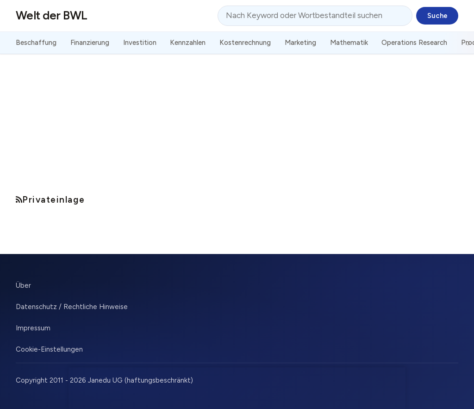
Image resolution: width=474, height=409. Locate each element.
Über (23, 285)
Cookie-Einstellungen (49, 349)
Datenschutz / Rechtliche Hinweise (72, 307)
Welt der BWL (51, 15)
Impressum (33, 328)
